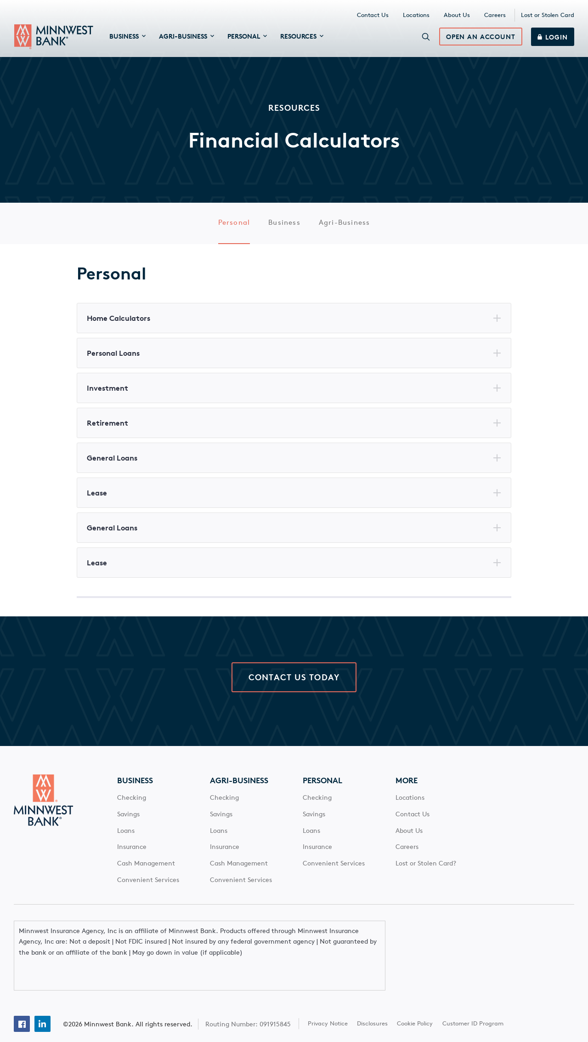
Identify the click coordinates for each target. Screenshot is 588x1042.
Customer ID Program (473, 1004)
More (407, 788)
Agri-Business (344, 226)
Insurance (132, 854)
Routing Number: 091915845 (249, 1004)
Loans (126, 837)
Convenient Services (148, 887)
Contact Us (373, 16)
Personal (234, 226)
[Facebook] (22, 1004)
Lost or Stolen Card (547, 16)
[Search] (425, 38)
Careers (495, 16)
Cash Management (146, 870)
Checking (131, 805)
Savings (128, 821)
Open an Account (479, 39)
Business (284, 226)
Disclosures (373, 1004)
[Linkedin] (42, 1004)
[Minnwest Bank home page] (53, 38)
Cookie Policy (416, 1004)
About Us (457, 16)
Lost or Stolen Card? (426, 870)
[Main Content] (294, 376)
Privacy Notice (328, 1004)
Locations (416, 16)
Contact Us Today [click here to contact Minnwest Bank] (294, 684)
